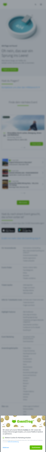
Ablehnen (6, 448)
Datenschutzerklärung (13, 442)
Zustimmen (36, 447)
